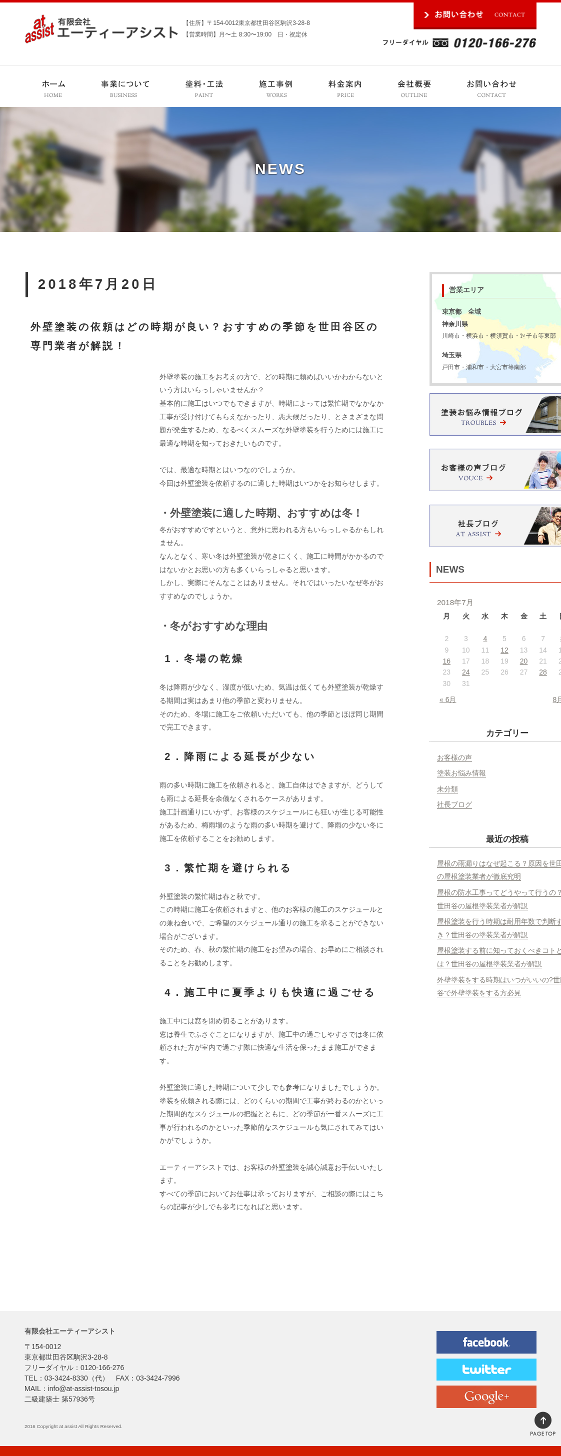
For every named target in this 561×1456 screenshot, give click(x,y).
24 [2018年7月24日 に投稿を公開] (466, 672)
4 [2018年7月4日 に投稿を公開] (486, 639)
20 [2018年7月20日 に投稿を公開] (524, 661)
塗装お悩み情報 (461, 773)
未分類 (447, 789)
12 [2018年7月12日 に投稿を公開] (504, 650)
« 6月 (448, 700)
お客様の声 (454, 757)
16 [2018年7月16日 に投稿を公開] (446, 661)
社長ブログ (454, 804)
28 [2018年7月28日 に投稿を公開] (543, 672)
